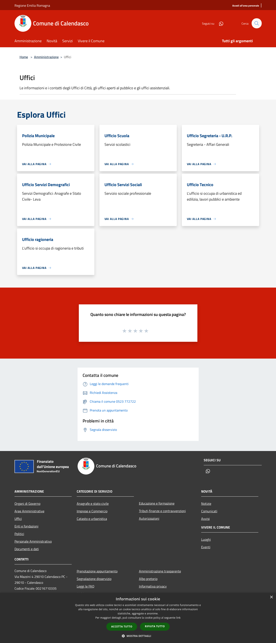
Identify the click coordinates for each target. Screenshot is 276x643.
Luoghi (206, 539)
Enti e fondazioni (26, 526)
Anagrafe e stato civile (93, 503)
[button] (138, 636)
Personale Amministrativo (33, 541)
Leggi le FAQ (85, 586)
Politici (19, 533)
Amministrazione (46, 56)
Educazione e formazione (156, 503)
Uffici (18, 518)
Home (24, 56)
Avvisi (205, 518)
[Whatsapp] (219, 23)
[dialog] (138, 618)
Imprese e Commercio (92, 511)
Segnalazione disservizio (94, 578)
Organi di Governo (27, 503)
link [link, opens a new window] (178, 617)
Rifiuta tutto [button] (155, 626)
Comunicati (209, 511)
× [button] (271, 597)
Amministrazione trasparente (160, 571)
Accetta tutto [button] (121, 626)
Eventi (205, 547)
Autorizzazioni (149, 518)
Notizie (206, 503)
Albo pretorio (148, 578)
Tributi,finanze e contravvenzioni (162, 510)
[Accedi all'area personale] (245, 6)
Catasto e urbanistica (92, 518)
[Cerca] (257, 23)
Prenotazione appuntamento (97, 571)
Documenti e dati (27, 548)
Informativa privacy (153, 586)
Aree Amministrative (29, 511)
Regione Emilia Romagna (32, 5)
